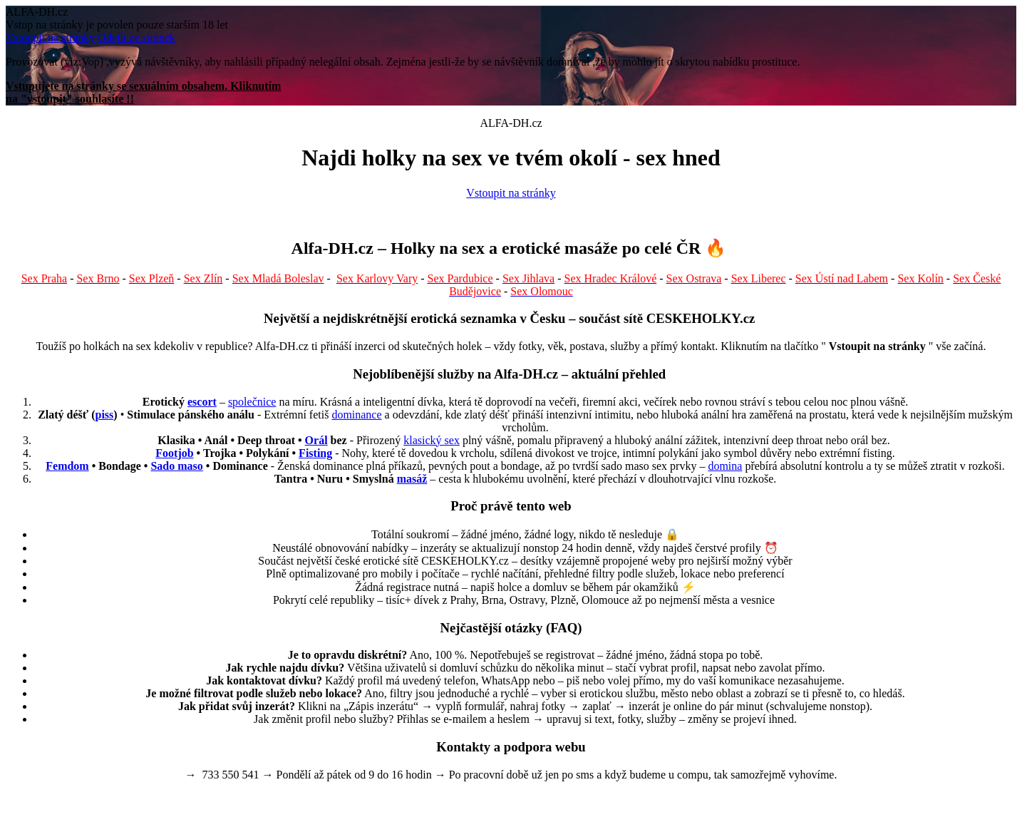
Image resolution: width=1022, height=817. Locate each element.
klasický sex (431, 440)
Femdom (67, 466)
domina (725, 466)
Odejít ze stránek (136, 37)
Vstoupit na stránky (50, 37)
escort (202, 402)
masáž (412, 479)
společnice (252, 402)
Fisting (315, 453)
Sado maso (176, 466)
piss (105, 414)
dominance (356, 414)
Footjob (174, 453)
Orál (316, 440)
